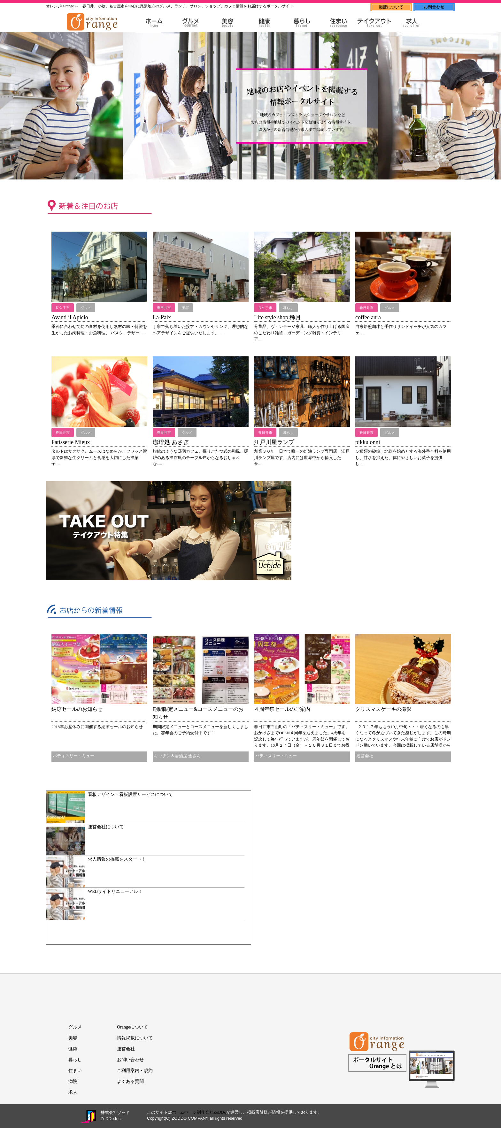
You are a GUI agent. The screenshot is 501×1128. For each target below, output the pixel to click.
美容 (72, 1038)
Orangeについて (132, 1027)
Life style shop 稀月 (277, 317)
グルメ (75, 1027)
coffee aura (368, 317)
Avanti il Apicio (69, 317)
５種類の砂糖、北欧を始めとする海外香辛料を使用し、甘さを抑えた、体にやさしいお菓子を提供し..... (403, 457)
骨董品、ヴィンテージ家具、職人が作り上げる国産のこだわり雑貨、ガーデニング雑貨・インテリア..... (302, 332)
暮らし (75, 1059)
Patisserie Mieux (70, 442)
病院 (72, 1081)
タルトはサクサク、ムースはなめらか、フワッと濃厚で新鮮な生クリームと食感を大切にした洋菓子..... (99, 457)
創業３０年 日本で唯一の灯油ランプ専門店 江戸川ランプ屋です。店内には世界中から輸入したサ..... (302, 457)
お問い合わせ (130, 1059)
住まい (75, 1070)
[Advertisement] (367, 529)
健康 (72, 1048)
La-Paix (162, 317)
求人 (72, 1092)
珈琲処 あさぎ (171, 442)
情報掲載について (135, 1038)
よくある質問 (130, 1081)
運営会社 (126, 1048)
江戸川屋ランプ (274, 442)
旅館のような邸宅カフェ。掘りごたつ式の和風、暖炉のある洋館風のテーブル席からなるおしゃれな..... (200, 457)
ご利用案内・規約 (135, 1070)
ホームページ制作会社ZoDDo (199, 1112)
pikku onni (367, 442)
